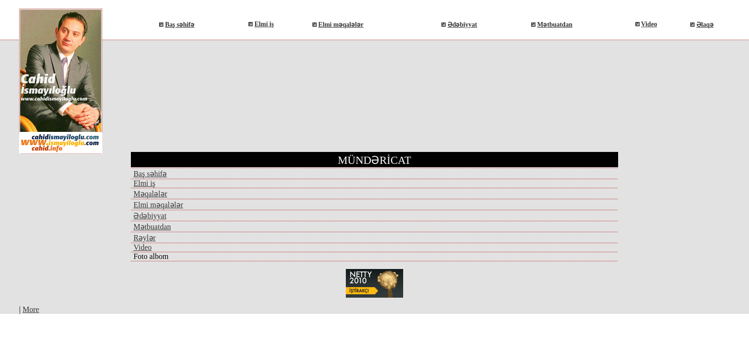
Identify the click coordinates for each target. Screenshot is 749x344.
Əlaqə (705, 24)
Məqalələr (150, 194)
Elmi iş (264, 24)
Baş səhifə (179, 24)
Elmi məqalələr (341, 24)
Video (649, 24)
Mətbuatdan (555, 24)
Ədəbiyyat (462, 24)
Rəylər (144, 238)
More (30, 309)
